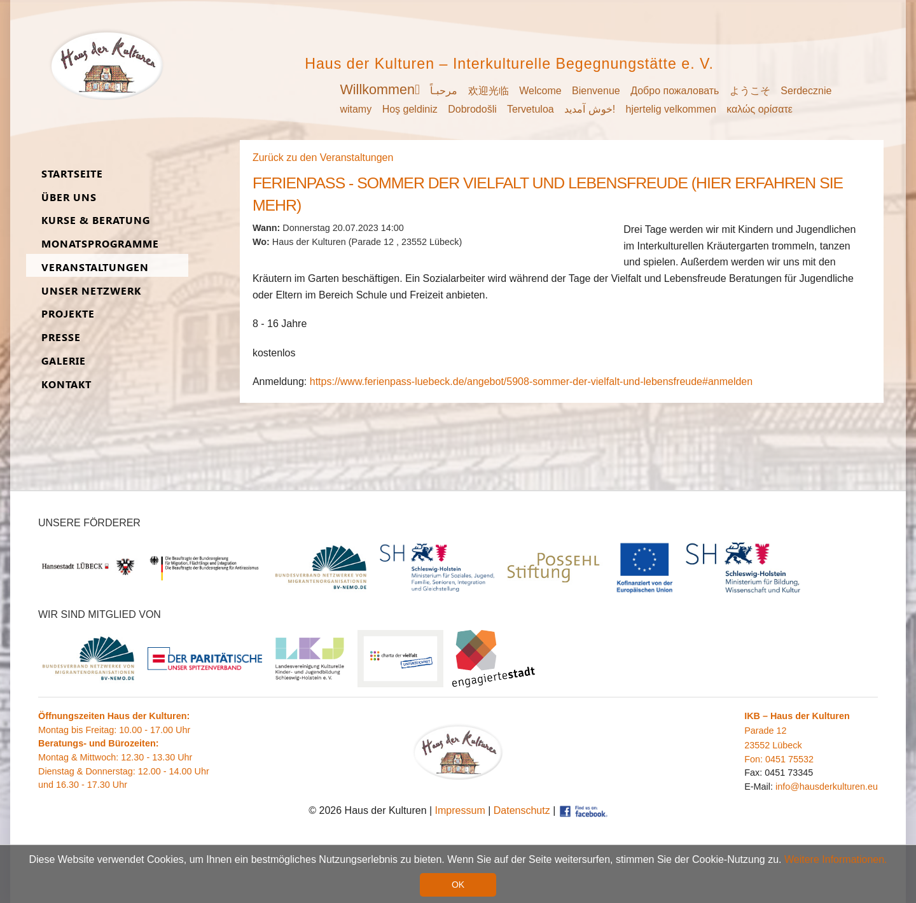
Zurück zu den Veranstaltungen (323, 157)
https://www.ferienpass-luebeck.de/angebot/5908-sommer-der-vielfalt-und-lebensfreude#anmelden (531, 381)
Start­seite (72, 174)
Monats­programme (100, 244)
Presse (61, 338)
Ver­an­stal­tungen (95, 268)
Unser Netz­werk (91, 291)
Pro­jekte (68, 314)
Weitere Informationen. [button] (835, 860)
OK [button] (458, 885)
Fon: (754, 759)
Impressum (460, 810)
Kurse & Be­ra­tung (95, 220)
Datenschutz (522, 810)
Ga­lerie (63, 361)
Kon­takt (66, 385)
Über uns (69, 198)
